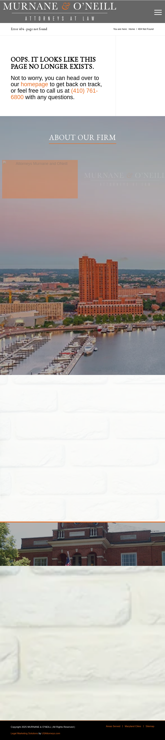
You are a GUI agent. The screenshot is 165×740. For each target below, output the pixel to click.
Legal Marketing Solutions (24, 733)
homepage (34, 84)
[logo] (59, 11)
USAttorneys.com (51, 733)
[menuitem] (156, 11)
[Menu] (156, 11)
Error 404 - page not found (29, 29)
